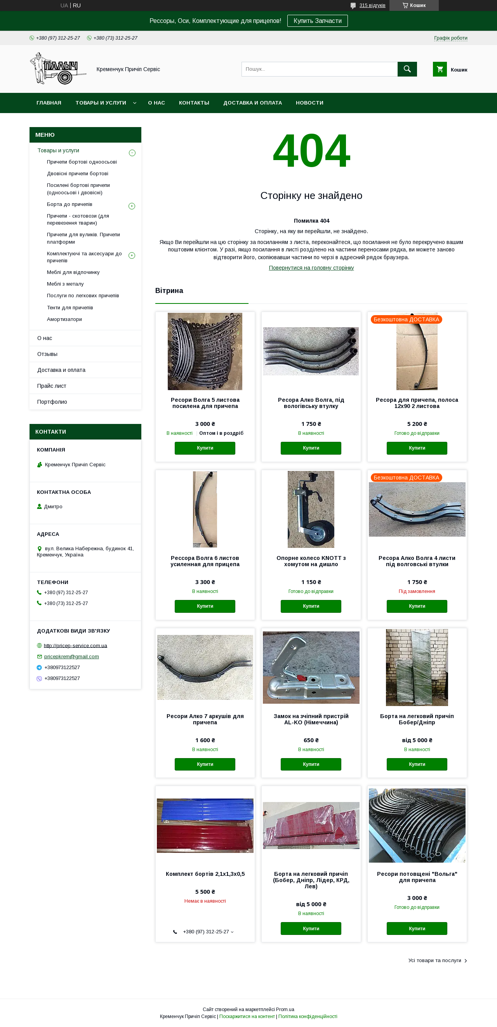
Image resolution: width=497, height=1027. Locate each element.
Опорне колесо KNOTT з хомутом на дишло (311, 561)
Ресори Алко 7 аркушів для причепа (205, 719)
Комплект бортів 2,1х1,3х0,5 (205, 874)
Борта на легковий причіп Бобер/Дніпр (417, 719)
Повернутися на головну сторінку (311, 268)
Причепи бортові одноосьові (82, 162)
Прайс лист (51, 386)
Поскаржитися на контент (247, 1016)
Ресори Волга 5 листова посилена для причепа (205, 403)
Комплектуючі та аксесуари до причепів (84, 257)
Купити (205, 448)
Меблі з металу (65, 284)
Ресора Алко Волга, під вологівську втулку (311, 403)
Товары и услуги (100, 103)
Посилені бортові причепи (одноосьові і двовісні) (78, 188)
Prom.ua (285, 1009)
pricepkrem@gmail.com (71, 656)
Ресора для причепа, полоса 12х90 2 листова (417, 403)
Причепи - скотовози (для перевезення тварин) (78, 219)
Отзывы (47, 354)
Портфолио (52, 402)
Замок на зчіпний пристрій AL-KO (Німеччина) (311, 719)
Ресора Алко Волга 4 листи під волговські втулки (417, 561)
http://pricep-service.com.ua (75, 645)
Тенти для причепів (70, 307)
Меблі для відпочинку (73, 272)
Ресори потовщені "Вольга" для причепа (417, 877)
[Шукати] (407, 69)
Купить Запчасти (318, 20)
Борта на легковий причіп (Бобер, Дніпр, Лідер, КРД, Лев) (311, 880)
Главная (48, 103)
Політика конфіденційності (307, 1016)
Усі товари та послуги (434, 960)
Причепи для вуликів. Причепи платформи (83, 238)
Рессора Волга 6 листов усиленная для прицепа (205, 561)
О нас (156, 103)
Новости (309, 103)
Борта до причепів (69, 204)
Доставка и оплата (252, 103)
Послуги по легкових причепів (83, 295)
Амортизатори (64, 319)
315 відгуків (373, 5)
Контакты (194, 103)
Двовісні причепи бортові (77, 173)
